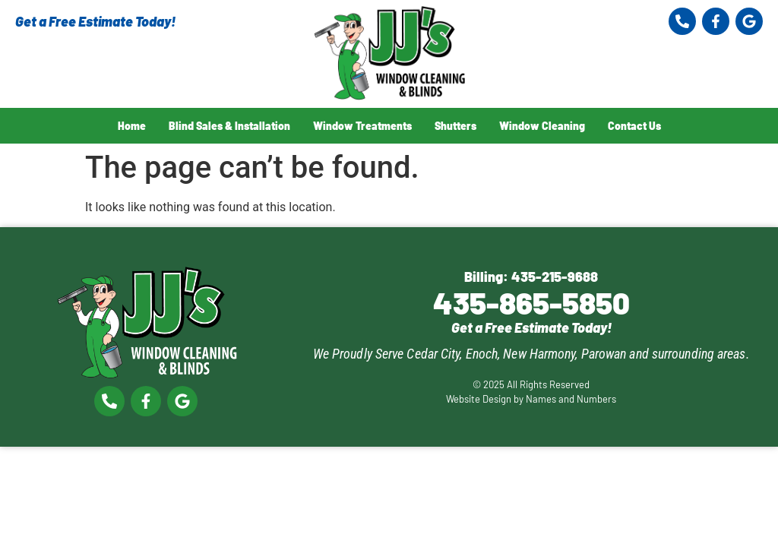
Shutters (455, 125)
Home (132, 125)
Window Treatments (362, 125)
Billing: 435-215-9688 (531, 276)
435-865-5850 (531, 302)
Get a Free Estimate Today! (95, 21)
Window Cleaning (542, 125)
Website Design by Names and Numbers (531, 399)
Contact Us (634, 125)
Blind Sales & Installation (229, 125)
